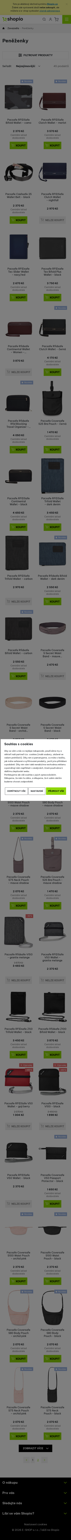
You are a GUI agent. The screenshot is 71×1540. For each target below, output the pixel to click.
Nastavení (37, 791)
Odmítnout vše (16, 791)
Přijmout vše (56, 791)
